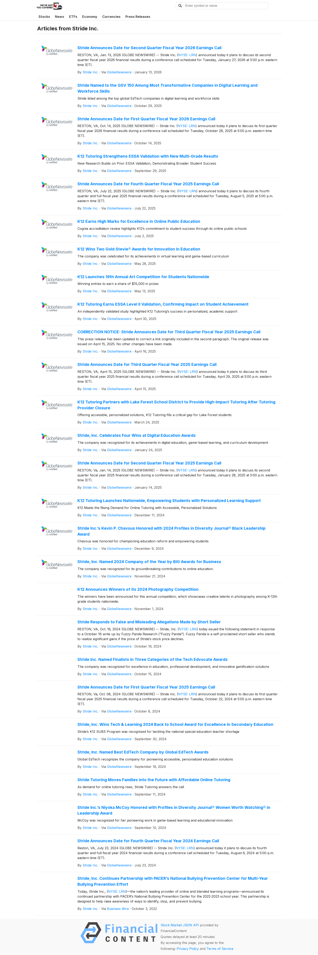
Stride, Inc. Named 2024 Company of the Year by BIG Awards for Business (149, 561)
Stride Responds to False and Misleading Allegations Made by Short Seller (149, 621)
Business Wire (118, 909)
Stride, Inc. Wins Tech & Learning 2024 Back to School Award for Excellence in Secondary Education (175, 724)
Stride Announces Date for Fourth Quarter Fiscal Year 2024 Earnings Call (148, 840)
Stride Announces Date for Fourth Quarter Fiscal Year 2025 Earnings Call (148, 183)
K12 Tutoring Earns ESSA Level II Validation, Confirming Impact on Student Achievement (163, 304)
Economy (89, 17)
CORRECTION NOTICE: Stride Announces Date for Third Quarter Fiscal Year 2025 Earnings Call (168, 331)
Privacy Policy (188, 949)
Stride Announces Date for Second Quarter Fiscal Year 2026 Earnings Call (149, 47)
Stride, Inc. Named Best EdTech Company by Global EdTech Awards (143, 752)
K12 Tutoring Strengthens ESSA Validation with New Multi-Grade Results (147, 156)
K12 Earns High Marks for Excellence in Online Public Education (138, 221)
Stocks (44, 17)
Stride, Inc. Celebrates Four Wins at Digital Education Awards (136, 435)
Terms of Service (220, 949)
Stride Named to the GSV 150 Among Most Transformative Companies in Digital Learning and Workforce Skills (167, 88)
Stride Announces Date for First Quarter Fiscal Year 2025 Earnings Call (146, 687)
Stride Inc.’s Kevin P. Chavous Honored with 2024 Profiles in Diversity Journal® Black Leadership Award (171, 531)
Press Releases (137, 17)
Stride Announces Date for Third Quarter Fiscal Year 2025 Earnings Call (147, 364)
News (59, 17)
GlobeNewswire (119, 72)
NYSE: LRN (187, 55)
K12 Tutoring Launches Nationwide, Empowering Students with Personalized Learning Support (169, 500)
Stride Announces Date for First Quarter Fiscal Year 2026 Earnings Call (146, 118)
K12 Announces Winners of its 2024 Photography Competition (138, 589)
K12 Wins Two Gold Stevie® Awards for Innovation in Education (138, 249)
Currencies (111, 17)
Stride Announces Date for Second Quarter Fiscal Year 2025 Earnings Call (149, 463)
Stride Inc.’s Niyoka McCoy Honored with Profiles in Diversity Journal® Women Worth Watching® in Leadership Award (173, 810)
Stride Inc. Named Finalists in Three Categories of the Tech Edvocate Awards (152, 659)
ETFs (73, 17)
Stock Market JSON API (180, 925)
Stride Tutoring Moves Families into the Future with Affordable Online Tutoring (153, 779)
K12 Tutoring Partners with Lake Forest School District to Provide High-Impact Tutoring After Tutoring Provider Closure (176, 405)
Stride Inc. (90, 72)
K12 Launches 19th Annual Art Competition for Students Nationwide (143, 276)
